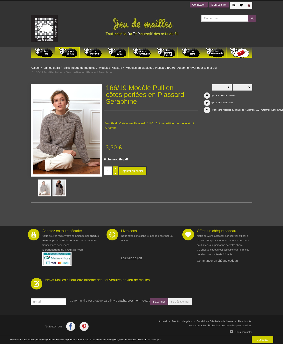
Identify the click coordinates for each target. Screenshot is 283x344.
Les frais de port (131, 258)
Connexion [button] (198, 4)
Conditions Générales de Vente (215, 321)
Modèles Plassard (110, 67)
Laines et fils (52, 67)
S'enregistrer (219, 4)
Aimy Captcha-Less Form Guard (129, 300)
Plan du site (244, 321)
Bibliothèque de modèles (79, 67)
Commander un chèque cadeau (217, 260)
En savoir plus (154, 339)
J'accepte (262, 339)
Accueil (35, 67)
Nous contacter (197, 325)
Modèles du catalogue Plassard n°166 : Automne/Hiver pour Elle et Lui (171, 67)
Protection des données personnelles (229, 325)
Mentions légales (182, 321)
